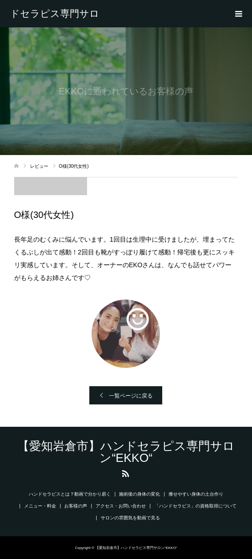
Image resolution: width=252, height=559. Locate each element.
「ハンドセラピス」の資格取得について (195, 505)
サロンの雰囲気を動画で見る (130, 517)
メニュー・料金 (40, 505)
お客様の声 (75, 505)
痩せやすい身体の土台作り (196, 494)
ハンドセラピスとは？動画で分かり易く (70, 494)
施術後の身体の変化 (139, 494)
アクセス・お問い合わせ (121, 505)
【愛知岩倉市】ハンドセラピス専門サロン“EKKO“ (54, 13)
